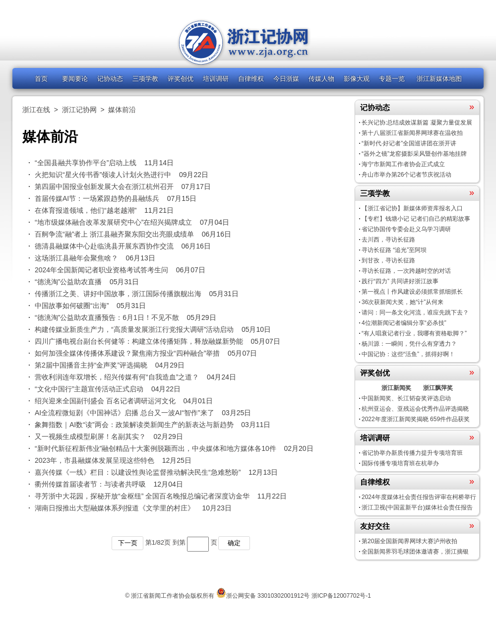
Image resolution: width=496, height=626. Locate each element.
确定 (234, 543)
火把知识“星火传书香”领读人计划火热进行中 (103, 175)
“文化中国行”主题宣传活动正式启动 (89, 389)
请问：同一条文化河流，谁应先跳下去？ (415, 312)
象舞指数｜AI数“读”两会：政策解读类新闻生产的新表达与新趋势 (134, 425)
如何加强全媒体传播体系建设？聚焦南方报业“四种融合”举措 (127, 353)
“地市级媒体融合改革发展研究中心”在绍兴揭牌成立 (113, 222)
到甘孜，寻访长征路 (388, 260)
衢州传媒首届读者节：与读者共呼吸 (90, 484)
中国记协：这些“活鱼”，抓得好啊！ (408, 354)
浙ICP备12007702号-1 (341, 595)
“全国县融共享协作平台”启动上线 (85, 163)
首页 (41, 78)
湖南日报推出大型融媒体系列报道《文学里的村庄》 (114, 508)
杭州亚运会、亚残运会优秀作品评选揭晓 (415, 408)
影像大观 (357, 78)
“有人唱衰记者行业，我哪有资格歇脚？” (414, 333)
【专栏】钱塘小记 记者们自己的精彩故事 (416, 218)
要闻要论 (75, 78)
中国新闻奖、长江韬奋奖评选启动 (406, 398)
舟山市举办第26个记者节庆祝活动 (406, 174)
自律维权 (251, 78)
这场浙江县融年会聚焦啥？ (76, 258)
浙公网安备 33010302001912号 (268, 595)
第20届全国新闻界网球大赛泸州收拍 (409, 541)
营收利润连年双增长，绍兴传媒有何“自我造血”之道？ (117, 377)
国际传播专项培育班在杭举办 (400, 463)
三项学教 (145, 78)
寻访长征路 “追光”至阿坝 (394, 250)
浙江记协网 (79, 110)
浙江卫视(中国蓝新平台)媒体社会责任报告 (417, 507)
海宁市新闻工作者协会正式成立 (403, 164)
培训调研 (216, 78)
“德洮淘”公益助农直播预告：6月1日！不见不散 (107, 317)
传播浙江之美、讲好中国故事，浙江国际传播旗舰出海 (118, 294)
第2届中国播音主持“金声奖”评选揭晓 (91, 365)
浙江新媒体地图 (439, 78)
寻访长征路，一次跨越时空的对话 (406, 270)
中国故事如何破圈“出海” (72, 306)
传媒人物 (321, 78)
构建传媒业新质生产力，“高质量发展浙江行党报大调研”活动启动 (134, 329)
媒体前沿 (122, 110)
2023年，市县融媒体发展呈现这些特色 (94, 460)
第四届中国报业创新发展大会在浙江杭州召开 (104, 186)
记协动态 (110, 78)
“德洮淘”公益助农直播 (68, 282)
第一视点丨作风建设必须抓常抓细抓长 (412, 291)
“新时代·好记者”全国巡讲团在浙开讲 (409, 143)
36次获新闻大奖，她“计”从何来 (402, 302)
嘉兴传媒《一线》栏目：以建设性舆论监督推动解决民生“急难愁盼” (138, 472)
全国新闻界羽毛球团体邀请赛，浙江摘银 (415, 551)
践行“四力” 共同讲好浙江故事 (400, 281)
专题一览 (392, 78)
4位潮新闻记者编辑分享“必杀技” (404, 322)
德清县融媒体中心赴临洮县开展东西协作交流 (104, 246)
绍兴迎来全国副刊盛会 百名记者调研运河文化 (105, 401)
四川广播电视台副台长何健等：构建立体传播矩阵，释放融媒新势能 (139, 341)
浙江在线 (36, 110)
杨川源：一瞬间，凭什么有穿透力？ (409, 343)
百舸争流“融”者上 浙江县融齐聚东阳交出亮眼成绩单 (114, 234)
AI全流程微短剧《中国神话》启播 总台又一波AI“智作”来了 (124, 413)
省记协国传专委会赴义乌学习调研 (406, 229)
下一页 (127, 543)
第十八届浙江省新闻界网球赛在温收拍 (412, 132)
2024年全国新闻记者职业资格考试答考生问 (101, 270)
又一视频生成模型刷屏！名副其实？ (90, 436)
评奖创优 (180, 78)
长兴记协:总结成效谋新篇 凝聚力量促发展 (417, 122)
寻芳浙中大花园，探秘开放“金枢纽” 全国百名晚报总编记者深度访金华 (142, 496)
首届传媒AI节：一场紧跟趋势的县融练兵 (97, 198)
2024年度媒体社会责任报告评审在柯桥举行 (419, 497)
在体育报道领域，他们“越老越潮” (85, 210)
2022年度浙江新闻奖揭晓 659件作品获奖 (416, 419)
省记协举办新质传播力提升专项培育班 (412, 452)
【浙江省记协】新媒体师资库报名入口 (412, 208)
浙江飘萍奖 (438, 387)
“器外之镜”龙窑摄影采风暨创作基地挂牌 (414, 153)
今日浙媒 (286, 78)
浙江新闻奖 (396, 387)
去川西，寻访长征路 (388, 239)
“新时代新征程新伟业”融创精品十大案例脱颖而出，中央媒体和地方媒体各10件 (155, 448)
